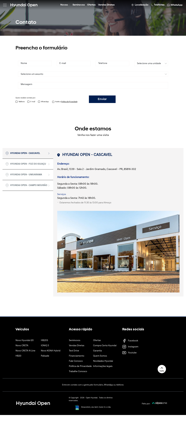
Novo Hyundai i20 (25, 340)
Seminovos (74, 340)
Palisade (45, 356)
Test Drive (74, 351)
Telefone (22, 102)
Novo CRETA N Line (25, 351)
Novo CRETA (22, 345)
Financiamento (76, 356)
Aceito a (66, 102)
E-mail (32, 102)
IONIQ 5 (45, 345)
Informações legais (102, 366)
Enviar (102, 99)
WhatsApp (45, 102)
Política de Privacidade (80, 366)
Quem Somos (100, 356)
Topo (161, 369)
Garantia (97, 351)
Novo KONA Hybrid (50, 351)
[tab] (28, 153)
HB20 (18, 356)
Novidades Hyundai (103, 361)
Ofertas (97, 340)
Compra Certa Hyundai (104, 345)
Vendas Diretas (76, 345)
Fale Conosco (76, 361)
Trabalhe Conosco (78, 371)
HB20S (44, 340)
